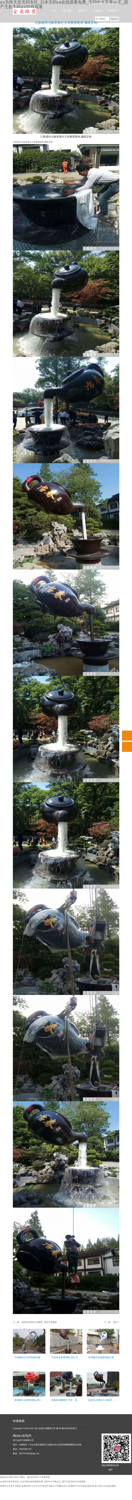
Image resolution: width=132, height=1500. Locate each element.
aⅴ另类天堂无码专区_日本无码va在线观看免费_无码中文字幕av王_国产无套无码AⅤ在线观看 (42, 1481)
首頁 (54, 10)
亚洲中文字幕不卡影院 (10, 1486)
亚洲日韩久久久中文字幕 (32, 1486)
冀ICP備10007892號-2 (66, 1428)
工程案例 (97, 10)
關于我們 (67, 10)
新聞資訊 (112, 10)
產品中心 (82, 10)
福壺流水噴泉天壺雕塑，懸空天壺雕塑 (39, 1322)
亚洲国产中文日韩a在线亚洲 (81, 1486)
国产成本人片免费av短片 (56, 1486)
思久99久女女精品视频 (105, 1486)
